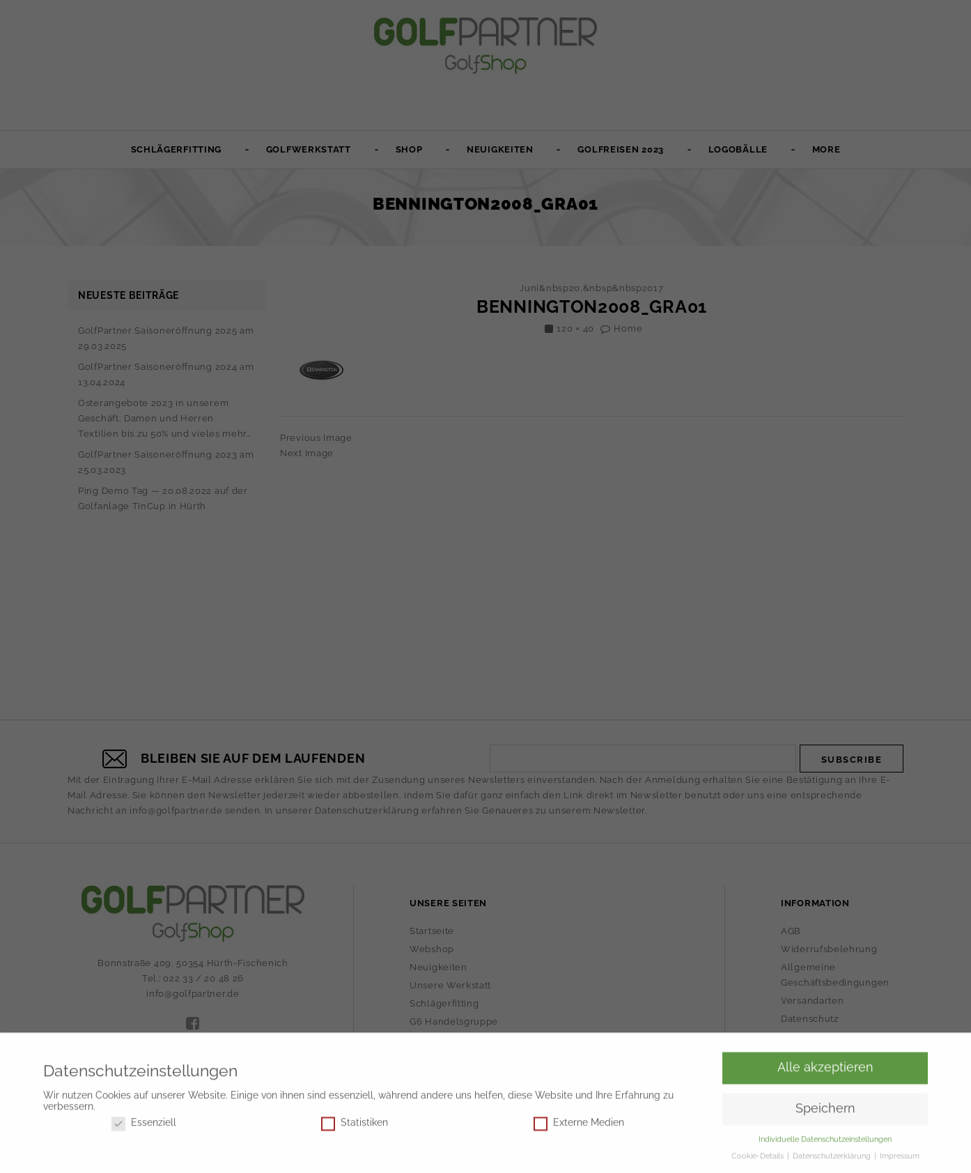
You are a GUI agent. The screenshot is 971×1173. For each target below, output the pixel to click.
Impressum (899, 1158)
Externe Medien (579, 1125)
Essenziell (143, 1125)
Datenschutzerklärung (833, 1158)
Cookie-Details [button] (758, 1158)
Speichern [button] (825, 1111)
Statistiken (354, 1125)
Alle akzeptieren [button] (825, 1070)
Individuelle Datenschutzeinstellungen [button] (825, 1141)
